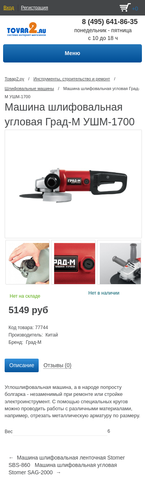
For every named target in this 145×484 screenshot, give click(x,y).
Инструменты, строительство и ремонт (71, 78)
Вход (8, 7)
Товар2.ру (14, 78)
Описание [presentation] (21, 365)
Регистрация (34, 7)
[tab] (22, 366)
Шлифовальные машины (29, 88)
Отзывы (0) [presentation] (57, 365)
